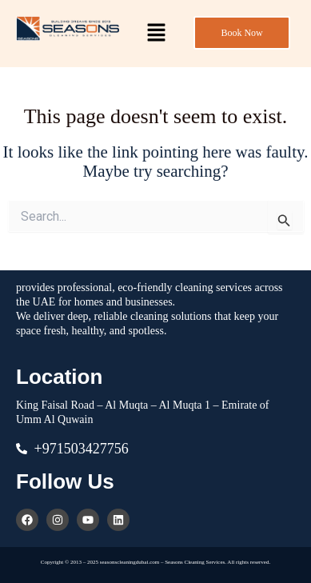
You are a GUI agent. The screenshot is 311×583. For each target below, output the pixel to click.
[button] (156, 33)
